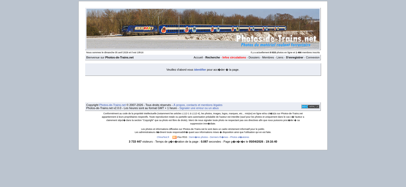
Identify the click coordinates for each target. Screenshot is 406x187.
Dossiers (254, 57)
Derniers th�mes (219, 137)
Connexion (313, 57)
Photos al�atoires (239, 137)
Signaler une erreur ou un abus (199, 108)
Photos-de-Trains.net (112, 104)
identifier (200, 69)
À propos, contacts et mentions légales (197, 104)
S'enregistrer (294, 57)
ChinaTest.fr (163, 137)
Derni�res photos (198, 137)
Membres (268, 57)
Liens (280, 57)
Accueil (198, 57)
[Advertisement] (203, 87)
